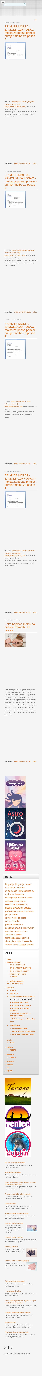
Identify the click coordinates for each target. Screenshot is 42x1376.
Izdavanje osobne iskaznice (14, 1223)
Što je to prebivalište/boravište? (15, 1163)
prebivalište (11, 911)
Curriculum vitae (13, 887)
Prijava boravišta (10, 1204)
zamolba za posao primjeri (17, 938)
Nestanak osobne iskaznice (14, 1237)
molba (8, 894)
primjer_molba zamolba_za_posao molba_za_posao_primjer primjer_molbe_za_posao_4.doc (20, 104)
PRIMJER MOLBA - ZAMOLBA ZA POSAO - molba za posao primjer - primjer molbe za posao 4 (21, 33)
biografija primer (23, 884)
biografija (9, 884)
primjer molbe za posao (15, 918)
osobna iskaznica (16, 904)
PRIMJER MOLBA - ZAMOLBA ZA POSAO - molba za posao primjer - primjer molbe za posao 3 (21, 181)
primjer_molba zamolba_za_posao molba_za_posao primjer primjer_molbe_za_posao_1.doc (20, 553)
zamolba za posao (13, 935)
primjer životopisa (14, 924)
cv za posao (11, 891)
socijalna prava (12, 928)
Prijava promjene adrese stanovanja (16, 1213)
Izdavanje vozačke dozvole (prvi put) (17, 1261)
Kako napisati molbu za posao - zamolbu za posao (20, 627)
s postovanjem (27, 928)
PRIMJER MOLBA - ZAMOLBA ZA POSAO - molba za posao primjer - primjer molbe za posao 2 (21, 330)
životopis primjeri (26, 945)
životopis (27, 941)
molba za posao (25, 898)
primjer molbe (11, 914)
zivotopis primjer (13, 941)
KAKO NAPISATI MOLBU (22, 163)
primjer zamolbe (12, 921)
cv (23, 887)
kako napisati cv (26, 891)
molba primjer (11, 898)
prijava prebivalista (25, 911)
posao (27, 907)
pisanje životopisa (14, 907)
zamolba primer (21, 931)
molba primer (18, 894)
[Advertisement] (19, 80)
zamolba (9, 931)
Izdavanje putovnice (11, 1247)
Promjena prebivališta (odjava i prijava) (17, 1194)
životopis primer (11, 945)
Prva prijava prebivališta (13, 1172)
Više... (35, 163)
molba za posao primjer (15, 901)
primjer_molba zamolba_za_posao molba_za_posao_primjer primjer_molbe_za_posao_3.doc (20, 252)
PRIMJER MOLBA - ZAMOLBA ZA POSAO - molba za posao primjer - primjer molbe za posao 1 (21, 482)
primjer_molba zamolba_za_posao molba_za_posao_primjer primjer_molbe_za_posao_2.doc (17, 404)
